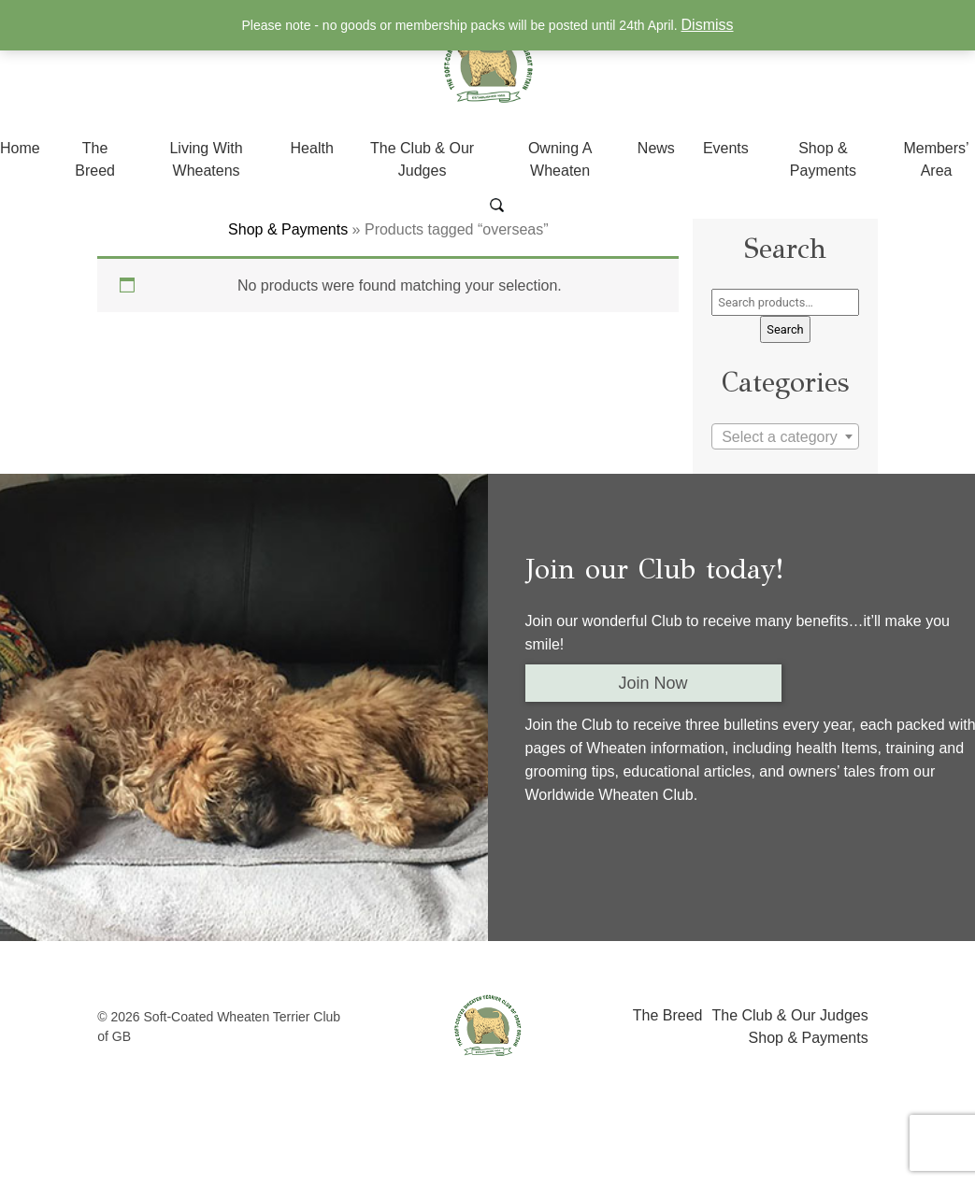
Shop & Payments (288, 229)
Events (726, 148)
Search (785, 329)
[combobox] (784, 436)
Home (20, 148)
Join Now (653, 683)
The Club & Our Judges (789, 1015)
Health (312, 148)
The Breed (668, 1015)
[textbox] (784, 437)
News (656, 148)
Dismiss (707, 25)
